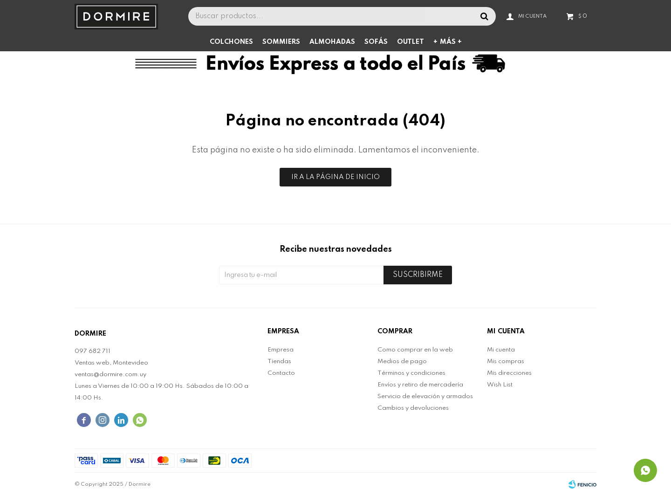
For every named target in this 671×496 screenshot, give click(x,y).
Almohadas (332, 42)
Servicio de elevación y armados (425, 396)
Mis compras (505, 361)
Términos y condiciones (411, 373)
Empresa (280, 350)
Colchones (231, 42)
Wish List (500, 385)
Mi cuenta (501, 350)
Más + (451, 42)
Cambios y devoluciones (413, 408)
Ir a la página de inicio (335, 177)
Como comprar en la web (415, 350)
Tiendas (279, 361)
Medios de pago (402, 361)
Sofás (376, 42)
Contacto (281, 373)
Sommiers (281, 42)
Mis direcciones (509, 373)
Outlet (410, 42)
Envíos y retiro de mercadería (420, 385)
